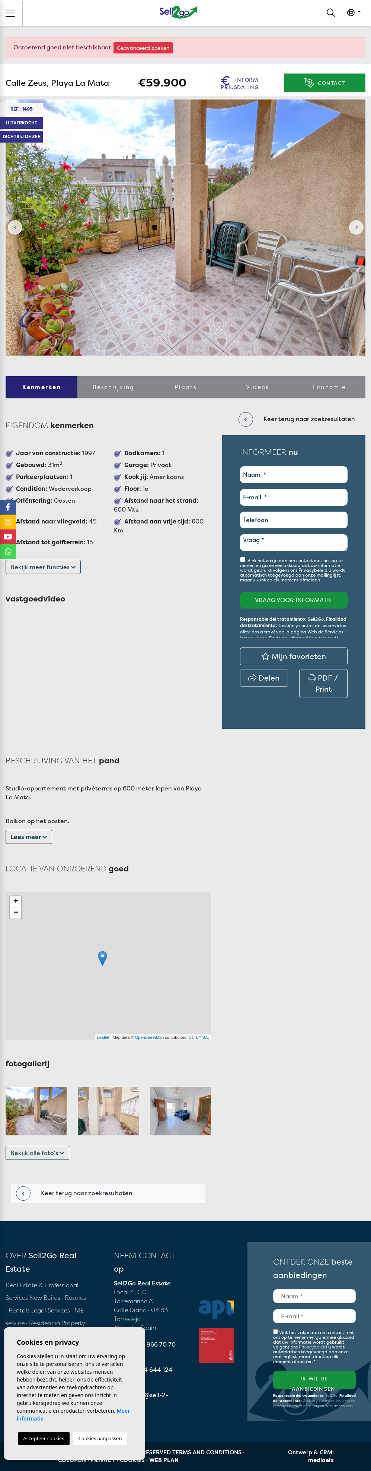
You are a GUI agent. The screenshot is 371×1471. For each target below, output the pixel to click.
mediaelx (321, 1460)
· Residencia (43, 1323)
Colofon (72, 1460)
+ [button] (15, 901)
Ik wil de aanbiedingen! (314, 1382)
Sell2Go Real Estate (179, 12)
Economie (329, 387)
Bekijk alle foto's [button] (37, 1153)
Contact (324, 83)
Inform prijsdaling (239, 82)
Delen (263, 678)
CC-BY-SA (198, 1037)
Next (356, 228)
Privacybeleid (313, 570)
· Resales (74, 1298)
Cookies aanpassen (100, 1438)
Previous (15, 228)
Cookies (132, 1460)
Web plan (164, 1460)
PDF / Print (323, 683)
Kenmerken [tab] (41, 387)
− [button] (15, 913)
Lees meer (28, 837)
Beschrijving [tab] (114, 387)
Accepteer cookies (43, 1438)
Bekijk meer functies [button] (43, 567)
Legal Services (50, 1310)
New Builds (45, 1298)
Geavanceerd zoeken (143, 47)
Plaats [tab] (185, 387)
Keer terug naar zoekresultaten (74, 1193)
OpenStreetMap (149, 1037)
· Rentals (18, 1310)
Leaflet (103, 1037)
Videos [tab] (257, 387)
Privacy (102, 1460)
